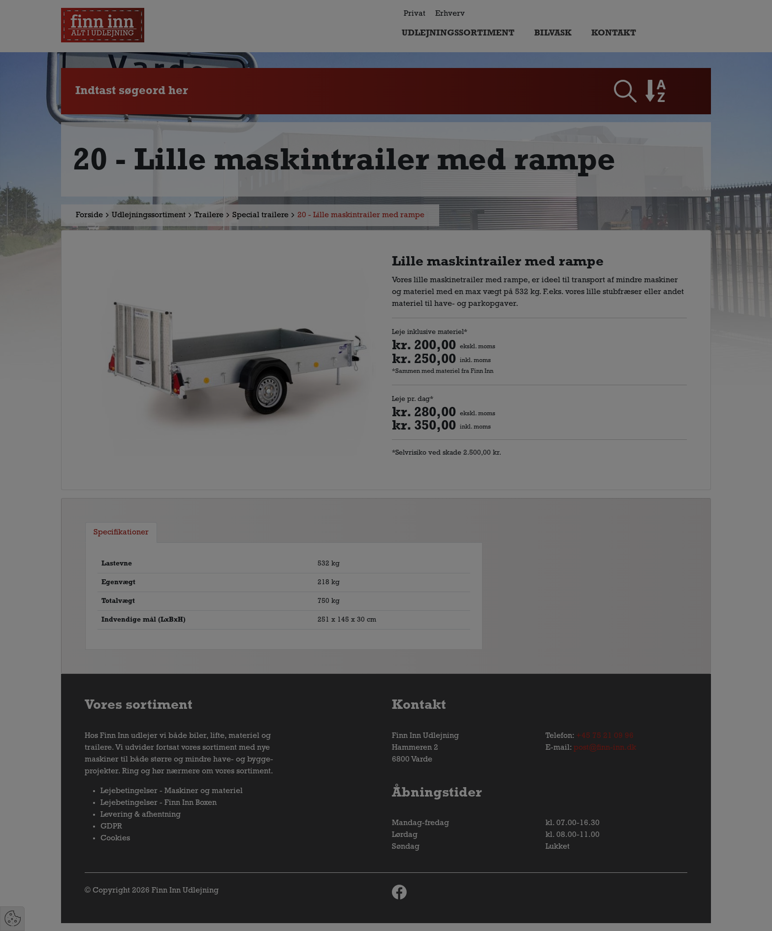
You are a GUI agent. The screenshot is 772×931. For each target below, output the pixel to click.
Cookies (115, 838)
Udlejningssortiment (458, 33)
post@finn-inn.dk (605, 748)
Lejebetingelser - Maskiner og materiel (171, 791)
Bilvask (553, 33)
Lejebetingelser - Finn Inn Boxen (158, 803)
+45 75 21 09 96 (605, 736)
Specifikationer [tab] (121, 532)
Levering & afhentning (140, 815)
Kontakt (613, 33)
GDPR (111, 827)
